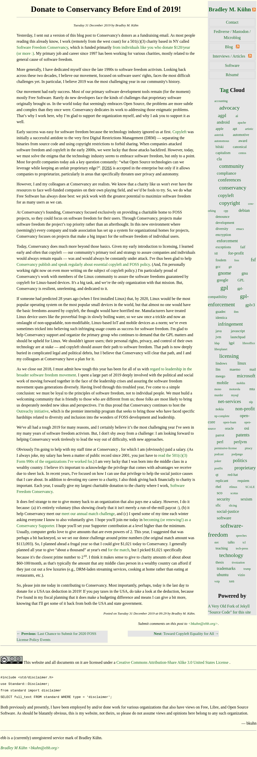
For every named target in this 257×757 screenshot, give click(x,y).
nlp (251, 402)
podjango (237, 454)
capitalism (223, 153)
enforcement (227, 240)
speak (62, 264)
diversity (222, 229)
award (242, 141)
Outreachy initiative (33, 411)
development (225, 223)
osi (246, 428)
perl (220, 441)
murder (218, 395)
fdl (216, 253)
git (230, 267)
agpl (222, 115)
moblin (240, 383)
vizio (241, 575)
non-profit (245, 408)
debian (244, 210)
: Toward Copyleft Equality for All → (186, 633)
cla (219, 159)
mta (252, 389)
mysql (234, 395)
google (222, 280)
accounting (221, 101)
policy (145, 264)
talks (231, 542)
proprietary (245, 467)
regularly (75, 264)
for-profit (236, 253)
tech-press (242, 548)
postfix (218, 468)
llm (218, 369)
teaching (222, 548)
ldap (217, 343)
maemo (235, 369)
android (223, 122)
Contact (232, 22)
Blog (229, 47)
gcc (218, 267)
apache (242, 122)
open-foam (229, 422)
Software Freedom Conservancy (42, 47)
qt (217, 475)
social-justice (228, 511)
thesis (220, 562)
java (219, 331)
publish (44, 264)
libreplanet (220, 349)
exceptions (223, 247)
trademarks (226, 568)
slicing (233, 505)
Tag (224, 90)
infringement (230, 324)
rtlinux (233, 487)
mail (252, 369)
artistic (249, 129)
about (88, 264)
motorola (234, 389)
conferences (229, 179)
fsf (253, 259)
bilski (220, 147)
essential (101, 264)
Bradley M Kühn (14, 746)
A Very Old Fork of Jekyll (228, 606)
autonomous (221, 141)
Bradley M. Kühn (230, 9)
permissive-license (225, 448)
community (231, 166)
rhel (218, 487)
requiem (243, 481)
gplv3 (250, 304)
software (224, 518)
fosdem (221, 260)
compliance (226, 173)
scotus (234, 493)
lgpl (231, 343)
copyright (229, 203)
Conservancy (27, 264)
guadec (221, 312)
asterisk (219, 135)
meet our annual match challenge (88, 514)
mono (217, 389)
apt (235, 129)
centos (242, 153)
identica (221, 318)
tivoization (238, 562)
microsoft (246, 375)
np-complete (221, 416)
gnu (244, 273)
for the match (118, 550)
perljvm (240, 441)
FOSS (134, 264)
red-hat (233, 475)
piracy (248, 448)
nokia (220, 409)
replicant (222, 481)
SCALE (250, 487)
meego (220, 376)
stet (216, 542)
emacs (240, 229)
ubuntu (223, 574)
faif (242, 247)
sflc (218, 505)
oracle (229, 428)
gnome (224, 273)
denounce (222, 217)
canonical (240, 147)
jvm (218, 337)
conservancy (232, 188)
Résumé (232, 75)
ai (236, 116)
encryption (223, 235)
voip (217, 581)
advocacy (229, 108)
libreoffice (248, 343)
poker (217, 461)
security (223, 499)
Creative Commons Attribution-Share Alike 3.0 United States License (172, 662)
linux (241, 363)
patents (242, 434)
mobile (223, 382)
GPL (240, 280)
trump (247, 569)
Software (232, 65)
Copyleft (179, 132)
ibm (236, 312)
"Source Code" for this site (229, 612)
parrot (220, 435)
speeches (241, 535)
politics (240, 460)
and (54, 264)
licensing (229, 356)
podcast (219, 454)
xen (231, 581)
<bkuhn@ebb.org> (203, 623)
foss (236, 260)
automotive (241, 135)
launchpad (237, 337)
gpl (224, 287)
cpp (226, 211)
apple (219, 129)
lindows (221, 363)
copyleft (226, 195)
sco (219, 492)
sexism (246, 499)
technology (231, 555)
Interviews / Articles (229, 56)
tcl (244, 542)
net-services (229, 401)
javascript (238, 331)
